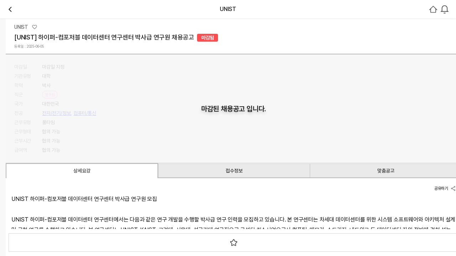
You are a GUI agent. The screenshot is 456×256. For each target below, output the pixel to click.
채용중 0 (83, 104)
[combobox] (383, 48)
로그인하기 (427, 162)
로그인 (406, 49)
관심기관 (57, 105)
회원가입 (437, 49)
